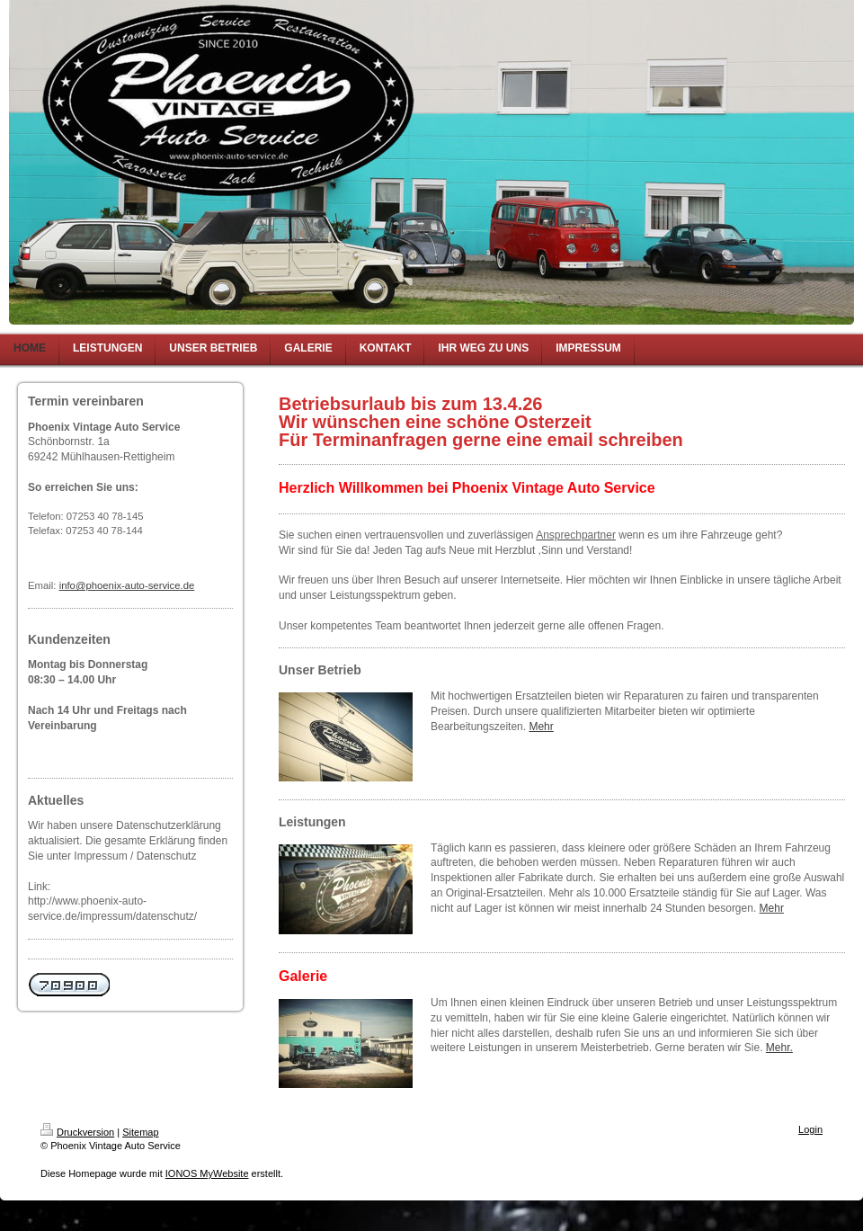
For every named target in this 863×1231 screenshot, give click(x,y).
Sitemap (140, 1132)
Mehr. (779, 1047)
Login (810, 1129)
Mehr (541, 726)
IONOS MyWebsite (207, 1173)
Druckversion (77, 1132)
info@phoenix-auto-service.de (127, 585)
